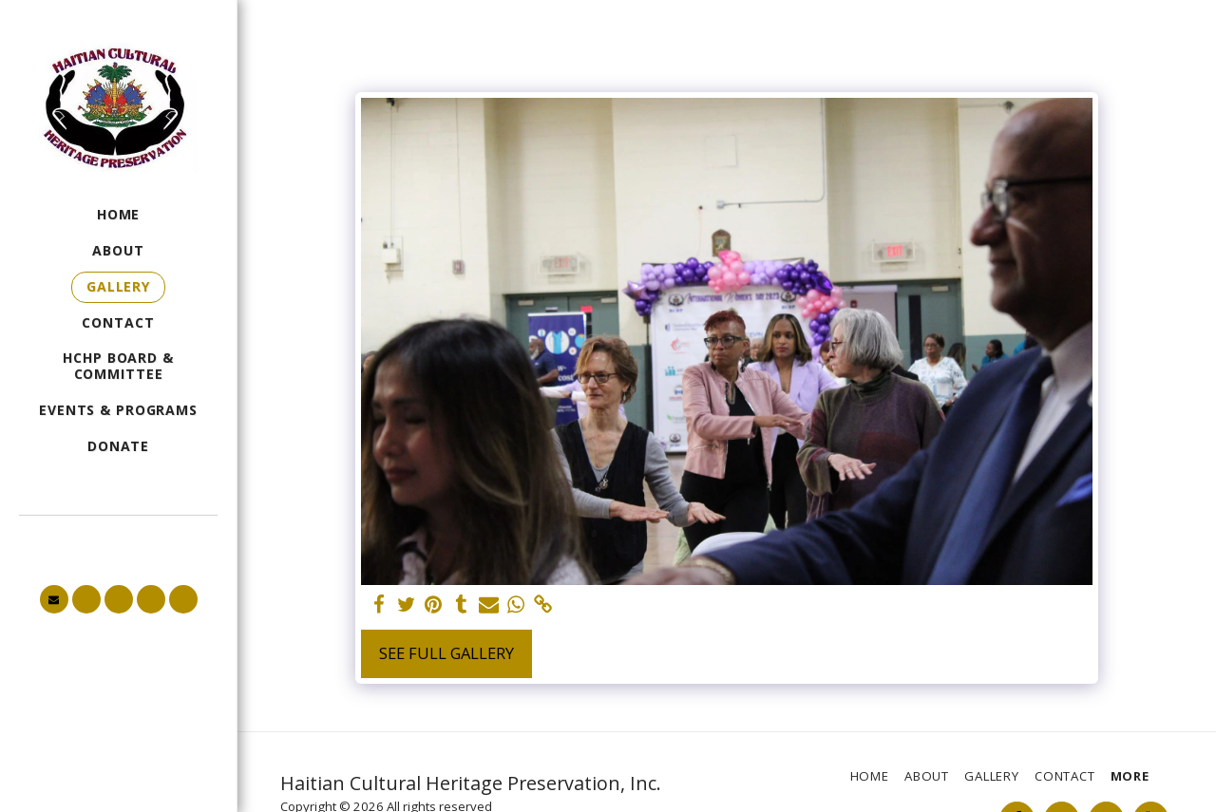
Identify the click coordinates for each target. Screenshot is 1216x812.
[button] (54, 599)
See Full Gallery (446, 653)
